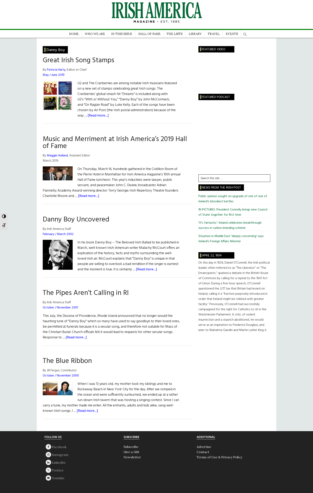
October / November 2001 (60, 307)
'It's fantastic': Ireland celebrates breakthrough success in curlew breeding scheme (229, 225)
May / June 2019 (53, 75)
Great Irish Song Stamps (78, 60)
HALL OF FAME (149, 34)
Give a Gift (131, 452)
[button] (245, 33)
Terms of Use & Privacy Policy (219, 457)
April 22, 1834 (212, 255)
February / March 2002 (58, 234)
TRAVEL (214, 34)
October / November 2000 (61, 375)
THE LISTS (174, 34)
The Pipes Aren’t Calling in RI (86, 293)
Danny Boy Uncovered (76, 219)
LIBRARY (195, 34)
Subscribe (131, 447)
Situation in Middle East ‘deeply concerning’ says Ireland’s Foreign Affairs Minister (231, 239)
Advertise (204, 447)
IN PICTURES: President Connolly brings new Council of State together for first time (232, 212)
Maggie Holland (57, 155)
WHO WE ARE (95, 34)
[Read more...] (98, 116)
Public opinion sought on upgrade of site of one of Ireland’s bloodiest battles (232, 199)
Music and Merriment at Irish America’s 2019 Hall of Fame (115, 143)
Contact (203, 452)
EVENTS (232, 34)
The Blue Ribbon (67, 361)
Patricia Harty (56, 69)
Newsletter (132, 457)
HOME (74, 34)
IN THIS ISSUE (121, 34)
